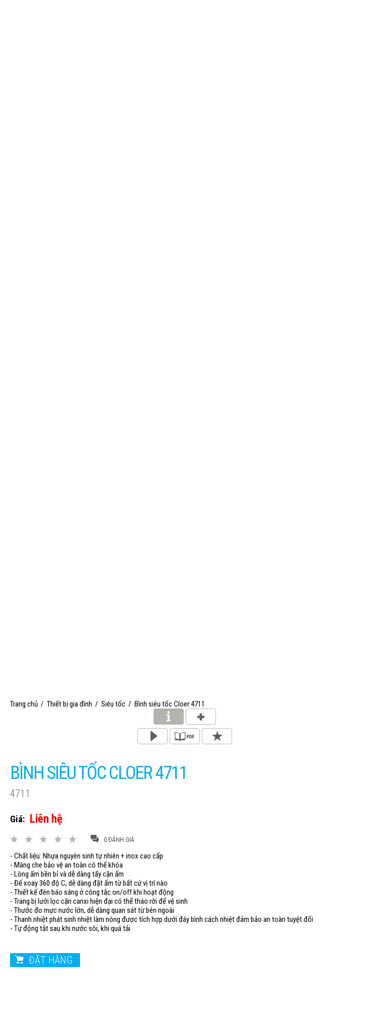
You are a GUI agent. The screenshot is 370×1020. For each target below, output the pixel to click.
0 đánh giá (112, 839)
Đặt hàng (50, 960)
